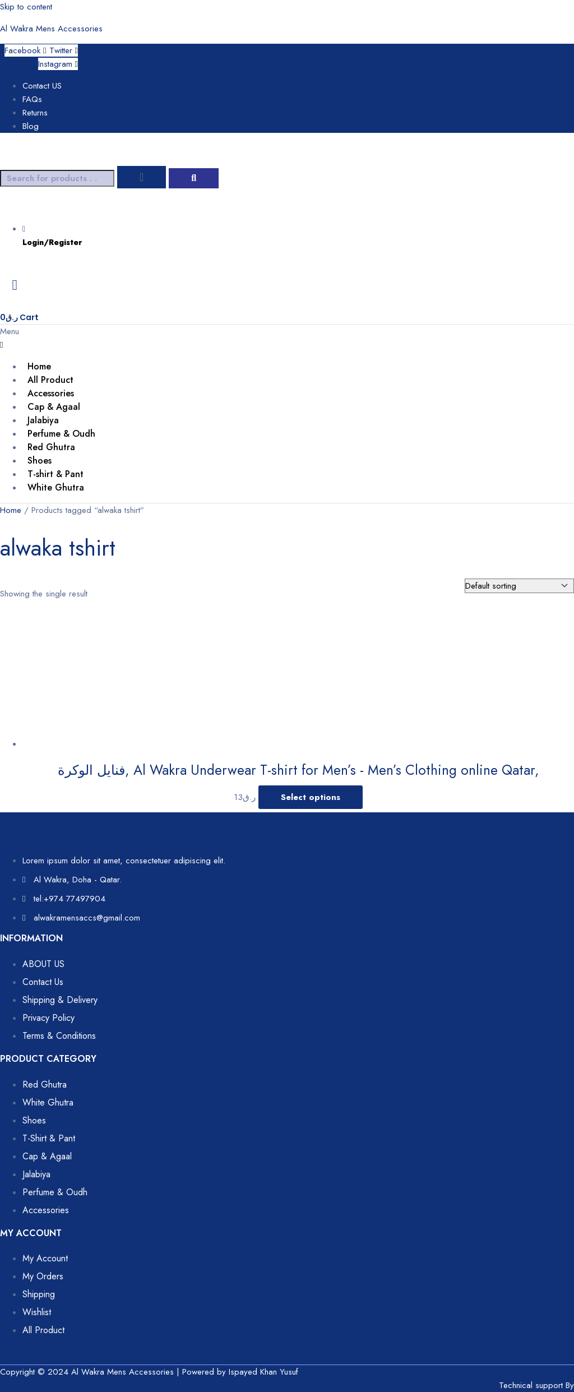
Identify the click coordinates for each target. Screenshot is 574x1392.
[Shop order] (519, 586)
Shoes (39, 460)
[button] (287, 338)
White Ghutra (55, 487)
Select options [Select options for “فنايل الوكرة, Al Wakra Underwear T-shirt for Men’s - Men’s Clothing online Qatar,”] (310, 797)
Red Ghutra (51, 447)
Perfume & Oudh (61, 433)
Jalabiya (43, 420)
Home (39, 366)
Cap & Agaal (53, 406)
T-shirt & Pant (55, 474)
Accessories (50, 393)
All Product (50, 379)
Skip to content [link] (26, 7)
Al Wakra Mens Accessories (51, 28)
